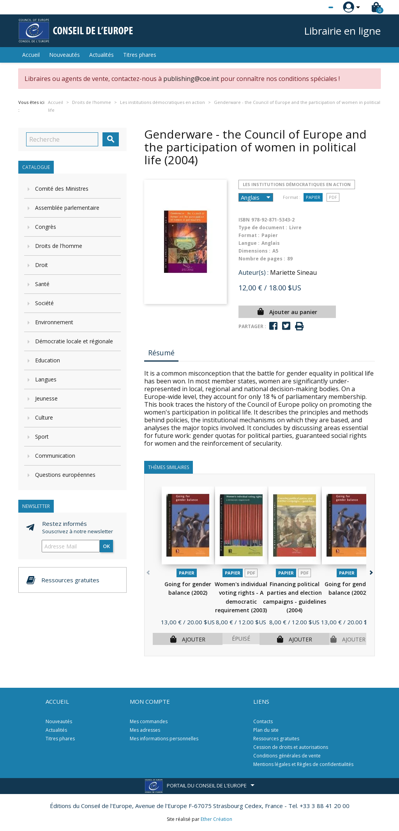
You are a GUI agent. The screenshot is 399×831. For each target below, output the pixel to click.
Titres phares (139, 54)
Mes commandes (149, 721)
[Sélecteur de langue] (314, 7)
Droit (41, 265)
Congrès (45, 226)
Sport (42, 436)
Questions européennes (65, 474)
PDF (333, 197)
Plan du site (266, 730)
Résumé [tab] (161, 352)
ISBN (244, 219)
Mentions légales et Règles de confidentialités (303, 764)
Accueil (31, 54)
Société (44, 303)
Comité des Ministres (61, 188)
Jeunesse (46, 398)
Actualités (101, 54)
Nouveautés (64, 54)
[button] (370, 571)
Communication (55, 455)
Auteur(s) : (253, 272)
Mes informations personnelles (164, 738)
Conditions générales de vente (287, 755)
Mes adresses (145, 730)
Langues (45, 379)
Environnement (54, 322)
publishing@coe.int (191, 78)
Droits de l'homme (58, 245)
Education (47, 360)
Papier (313, 197)
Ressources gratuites (276, 738)
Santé (42, 284)
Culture (44, 417)
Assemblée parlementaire (67, 207)
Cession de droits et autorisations (290, 747)
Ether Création (216, 819)
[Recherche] (62, 139)
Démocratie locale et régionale (74, 341)
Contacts (263, 721)
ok (106, 546)
